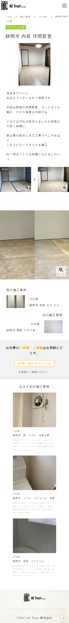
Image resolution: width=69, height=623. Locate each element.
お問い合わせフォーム (34, 363)
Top (9, 16)
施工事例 (25, 16)
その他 (43, 16)
